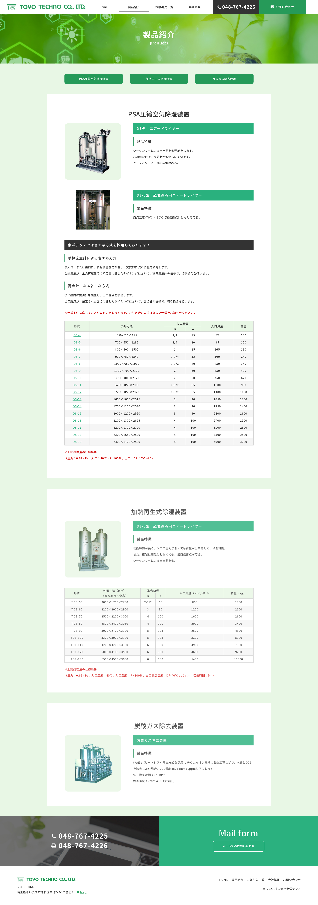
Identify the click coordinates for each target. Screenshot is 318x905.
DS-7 (77, 356)
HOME (223, 880)
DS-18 (77, 435)
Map (81, 892)
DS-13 (77, 399)
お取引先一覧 (256, 880)
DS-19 (77, 442)
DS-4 (77, 335)
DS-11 (77, 385)
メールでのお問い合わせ (238, 846)
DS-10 (77, 378)
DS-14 (77, 406)
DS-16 (77, 420)
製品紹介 (237, 880)
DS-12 (77, 392)
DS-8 (77, 364)
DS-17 (77, 427)
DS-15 (77, 413)
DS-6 (77, 349)
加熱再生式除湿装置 (159, 79)
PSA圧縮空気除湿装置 (93, 79)
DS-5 (77, 342)
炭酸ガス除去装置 (224, 79)
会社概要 (274, 880)
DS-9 (77, 371)
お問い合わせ (292, 880)
